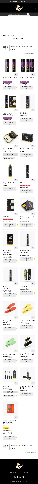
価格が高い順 (27, 46)
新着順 (12, 49)
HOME (5, 35)
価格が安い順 (15, 46)
